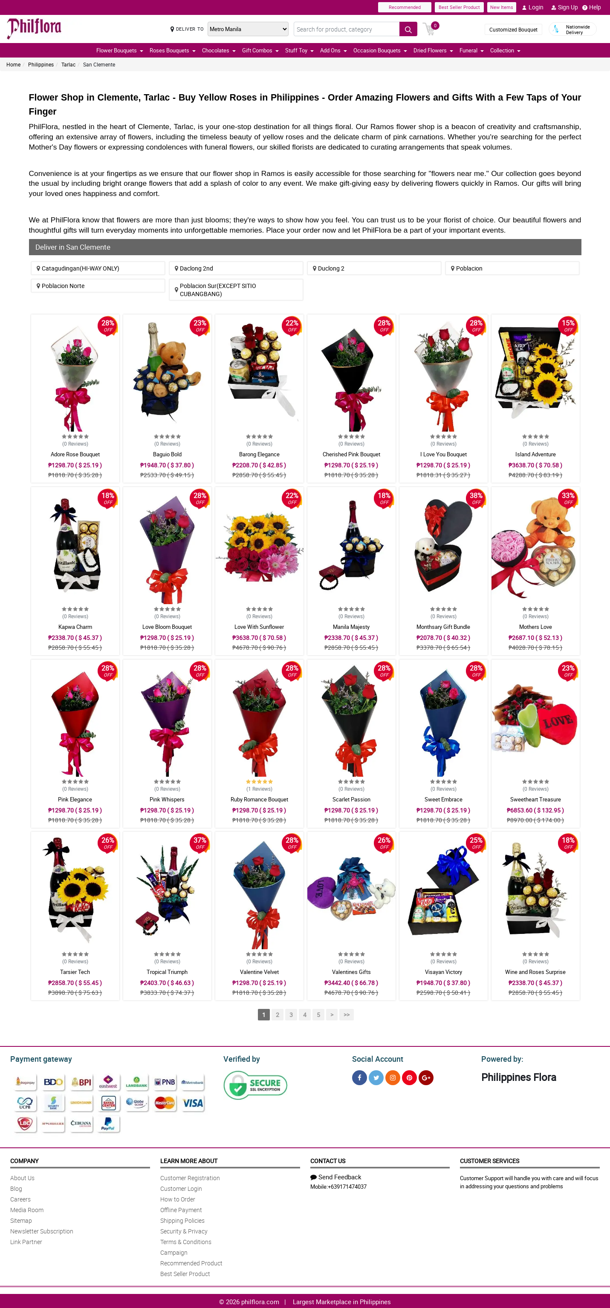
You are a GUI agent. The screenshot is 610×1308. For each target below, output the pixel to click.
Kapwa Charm (75, 627)
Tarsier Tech (75, 972)
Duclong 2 (328, 268)
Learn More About (188, 1159)
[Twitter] (376, 1076)
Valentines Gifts (351, 972)
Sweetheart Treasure (535, 799)
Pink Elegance (75, 799)
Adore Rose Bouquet (75, 454)
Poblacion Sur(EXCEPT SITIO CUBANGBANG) (215, 290)
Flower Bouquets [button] (119, 50)
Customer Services (489, 1159)
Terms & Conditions (185, 1240)
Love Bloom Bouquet (167, 627)
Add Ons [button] (333, 50)
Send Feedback (335, 1175)
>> (347, 1015)
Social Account (375, 1058)
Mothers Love (535, 627)
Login (533, 7)
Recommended (405, 7)
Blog (16, 1187)
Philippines (41, 64)
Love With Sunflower (259, 627)
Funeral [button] (472, 50)
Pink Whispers (167, 799)
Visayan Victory (443, 972)
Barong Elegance (259, 454)
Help (591, 7)
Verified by (240, 1058)
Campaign (174, 1251)
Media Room (26, 1208)
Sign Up (564, 7)
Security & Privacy (184, 1230)
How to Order (177, 1198)
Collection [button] (505, 50)
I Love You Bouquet (443, 454)
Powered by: (500, 1058)
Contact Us (327, 1159)
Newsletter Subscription (41, 1230)
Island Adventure (535, 454)
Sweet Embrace (444, 799)
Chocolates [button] (219, 50)
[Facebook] (359, 1076)
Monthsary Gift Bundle (443, 627)
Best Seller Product (459, 7)
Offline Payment (181, 1208)
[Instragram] (392, 1076)
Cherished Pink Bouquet (351, 454)
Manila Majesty (351, 627)
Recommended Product (191, 1262)
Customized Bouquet (513, 29)
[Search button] (408, 29)
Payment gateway (37, 1058)
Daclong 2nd (194, 268)
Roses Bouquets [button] (173, 50)
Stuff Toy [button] (299, 50)
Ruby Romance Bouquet (259, 799)
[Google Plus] (426, 1076)
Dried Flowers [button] (433, 50)
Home (13, 64)
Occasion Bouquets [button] (380, 50)
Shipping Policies (182, 1219)
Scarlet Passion (351, 799)
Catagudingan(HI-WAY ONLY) (78, 268)
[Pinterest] (409, 1076)
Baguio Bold (167, 454)
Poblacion (467, 268)
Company (24, 1159)
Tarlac (68, 64)
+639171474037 (347, 1185)
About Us (22, 1177)
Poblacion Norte (60, 286)
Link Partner (26, 1240)
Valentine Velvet (259, 972)
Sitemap (21, 1219)
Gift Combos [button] (260, 50)
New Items (501, 7)
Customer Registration (190, 1177)
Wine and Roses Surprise (535, 972)
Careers (20, 1198)
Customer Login (181, 1187)
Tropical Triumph (167, 972)
